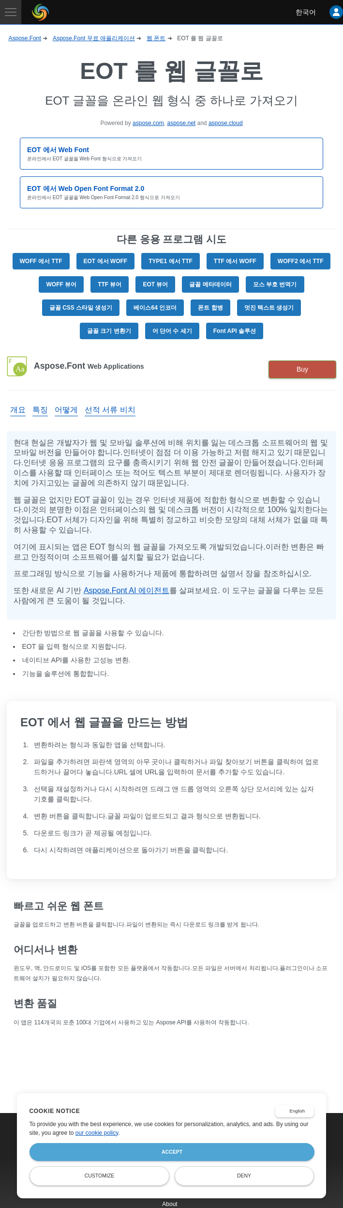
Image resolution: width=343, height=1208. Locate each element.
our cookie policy (97, 1133)
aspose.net (181, 123)
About (169, 1204)
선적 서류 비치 (110, 410)
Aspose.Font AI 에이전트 (126, 590)
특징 (40, 410)
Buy (302, 369)
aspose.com (148, 123)
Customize (100, 1175)
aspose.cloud (226, 123)
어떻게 (66, 410)
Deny (244, 1175)
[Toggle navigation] (10, 12)
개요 (18, 410)
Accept (172, 1152)
